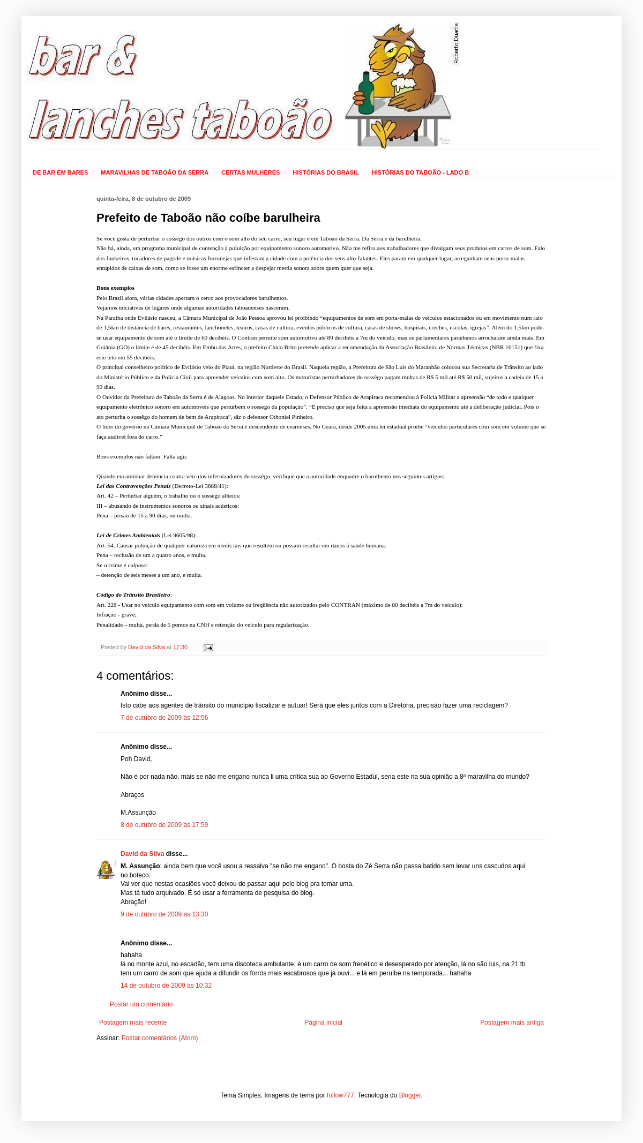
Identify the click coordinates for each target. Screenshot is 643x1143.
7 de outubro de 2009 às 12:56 (164, 717)
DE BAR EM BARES (60, 172)
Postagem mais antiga (512, 1022)
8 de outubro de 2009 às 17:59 (164, 825)
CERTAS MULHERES (250, 172)
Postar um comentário (141, 1004)
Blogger (410, 1095)
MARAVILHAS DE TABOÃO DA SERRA (154, 172)
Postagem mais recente (133, 1022)
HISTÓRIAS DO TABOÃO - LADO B (420, 172)
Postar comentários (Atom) (160, 1038)
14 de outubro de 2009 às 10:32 (166, 985)
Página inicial (323, 1022)
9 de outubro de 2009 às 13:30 (164, 914)
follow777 (340, 1095)
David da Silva (142, 854)
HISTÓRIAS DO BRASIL (325, 172)
